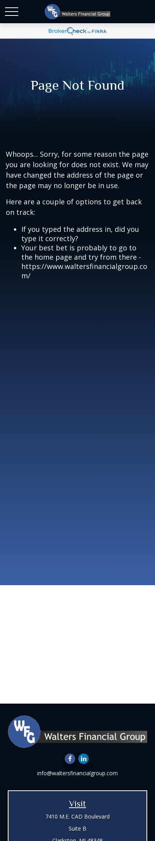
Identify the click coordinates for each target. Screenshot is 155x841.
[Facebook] (70, 759)
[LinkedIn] (83, 759)
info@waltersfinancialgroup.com (77, 773)
